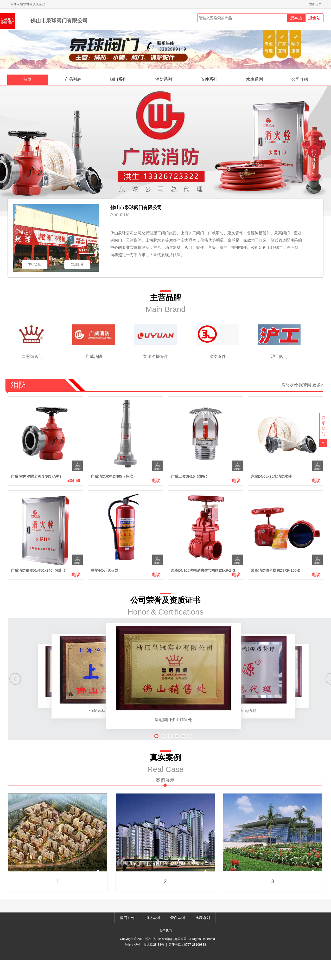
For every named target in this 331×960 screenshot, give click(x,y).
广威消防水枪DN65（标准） (114, 476)
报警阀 (305, 385)
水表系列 (254, 79)
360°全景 (34, 264)
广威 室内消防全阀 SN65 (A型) (36, 476)
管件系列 (209, 79)
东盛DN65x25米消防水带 (271, 476)
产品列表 (73, 79)
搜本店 (296, 18)
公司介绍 (299, 79)
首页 (27, 79)
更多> (317, 385)
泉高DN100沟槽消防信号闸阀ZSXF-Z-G (203, 570)
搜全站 (314, 18)
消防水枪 (289, 385)
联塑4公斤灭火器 (104, 570)
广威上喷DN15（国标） (190, 476)
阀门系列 (118, 79)
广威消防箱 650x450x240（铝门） (39, 570)
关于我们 (165, 930)
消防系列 (163, 79)
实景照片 (77, 264)
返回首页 (316, 4)
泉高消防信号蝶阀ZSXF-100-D (276, 570)
